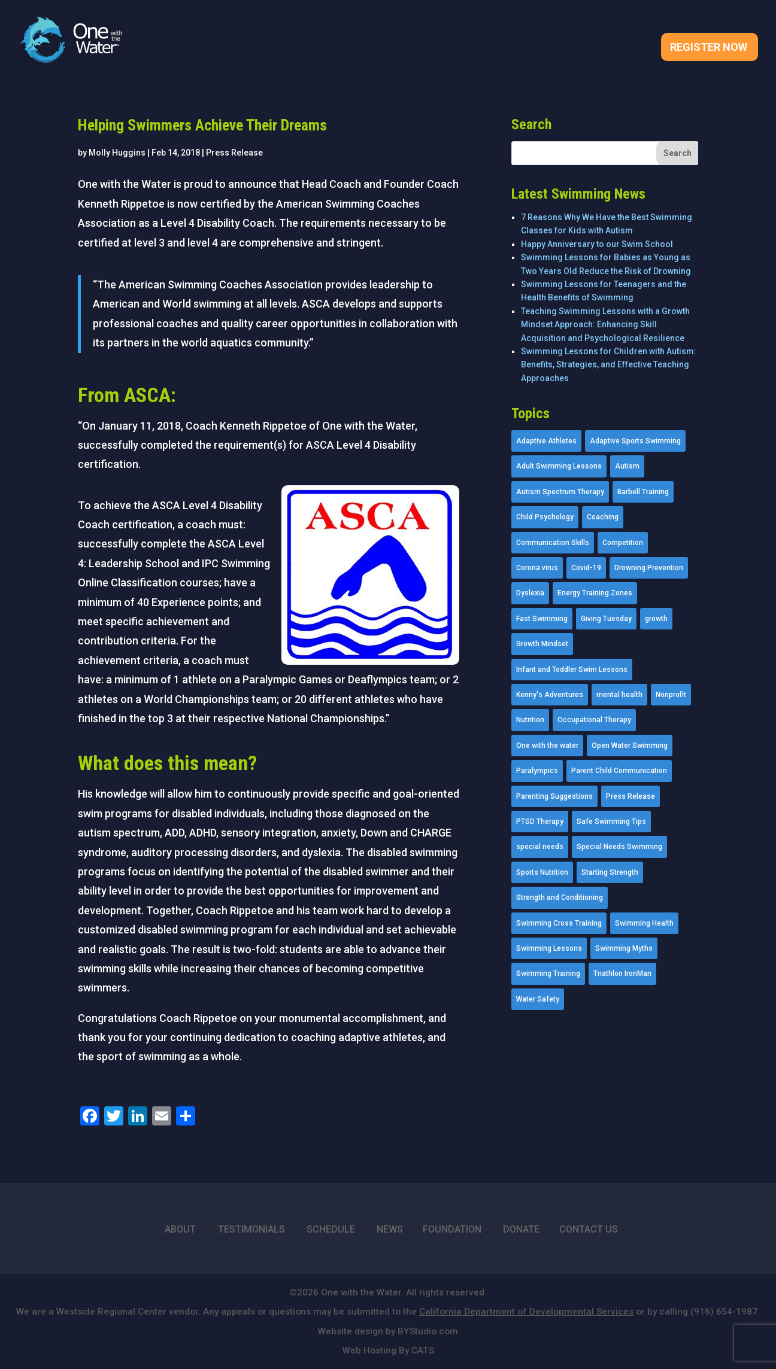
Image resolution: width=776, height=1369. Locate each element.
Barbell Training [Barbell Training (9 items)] (643, 492)
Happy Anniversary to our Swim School (597, 244)
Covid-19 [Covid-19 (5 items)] (586, 568)
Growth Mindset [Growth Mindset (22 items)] (542, 644)
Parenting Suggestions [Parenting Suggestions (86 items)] (554, 796)
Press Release (234, 152)
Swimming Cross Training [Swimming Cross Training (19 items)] (559, 923)
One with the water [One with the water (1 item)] (547, 745)
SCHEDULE (331, 1229)
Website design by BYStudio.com (388, 1331)
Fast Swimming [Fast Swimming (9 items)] (542, 618)
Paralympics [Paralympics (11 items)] (537, 770)
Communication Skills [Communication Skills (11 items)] (552, 543)
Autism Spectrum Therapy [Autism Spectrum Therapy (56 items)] (560, 492)
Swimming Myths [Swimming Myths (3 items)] (624, 948)
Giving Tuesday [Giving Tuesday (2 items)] (606, 618)
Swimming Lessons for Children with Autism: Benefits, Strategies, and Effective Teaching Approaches (608, 364)
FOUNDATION (452, 1229)
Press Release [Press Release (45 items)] (630, 796)
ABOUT (180, 1229)
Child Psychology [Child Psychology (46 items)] (545, 517)
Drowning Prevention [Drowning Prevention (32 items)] (648, 568)
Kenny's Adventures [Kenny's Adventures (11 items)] (549, 694)
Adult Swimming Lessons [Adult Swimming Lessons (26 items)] (559, 466)
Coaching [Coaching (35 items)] (603, 517)
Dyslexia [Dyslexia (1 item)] (530, 593)
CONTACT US (588, 1229)
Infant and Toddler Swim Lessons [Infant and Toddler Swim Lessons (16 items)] (572, 669)
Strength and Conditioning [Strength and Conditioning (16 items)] (559, 897)
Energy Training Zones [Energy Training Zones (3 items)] (594, 593)
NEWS (390, 1229)
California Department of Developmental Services (526, 1311)
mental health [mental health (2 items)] (619, 694)
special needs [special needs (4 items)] (539, 846)
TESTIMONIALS (251, 1229)
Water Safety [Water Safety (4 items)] (537, 999)
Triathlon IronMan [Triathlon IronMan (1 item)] (622, 973)
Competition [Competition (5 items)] (622, 543)
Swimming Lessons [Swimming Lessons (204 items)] (549, 948)
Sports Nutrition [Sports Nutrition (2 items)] (542, 872)
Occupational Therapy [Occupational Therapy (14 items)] (594, 720)
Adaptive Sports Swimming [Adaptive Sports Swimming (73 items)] (635, 441)
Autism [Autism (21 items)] (627, 466)
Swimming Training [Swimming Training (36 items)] (548, 973)
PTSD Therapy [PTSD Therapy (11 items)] (539, 821)
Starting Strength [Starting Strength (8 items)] (609, 872)
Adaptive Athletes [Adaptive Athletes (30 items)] (546, 441)
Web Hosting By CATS (388, 1350)
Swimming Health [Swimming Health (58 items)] (644, 923)
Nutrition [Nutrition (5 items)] (530, 720)
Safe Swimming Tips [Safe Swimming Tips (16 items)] (611, 821)
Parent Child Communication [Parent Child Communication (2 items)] (619, 770)
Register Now (708, 48)
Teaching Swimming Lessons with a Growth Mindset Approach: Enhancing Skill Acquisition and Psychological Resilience (605, 324)
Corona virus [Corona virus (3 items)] (537, 568)
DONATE (521, 1229)
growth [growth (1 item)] (656, 618)
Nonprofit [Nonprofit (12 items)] (671, 694)
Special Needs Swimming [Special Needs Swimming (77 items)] (619, 846)
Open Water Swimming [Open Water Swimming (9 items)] (630, 745)
